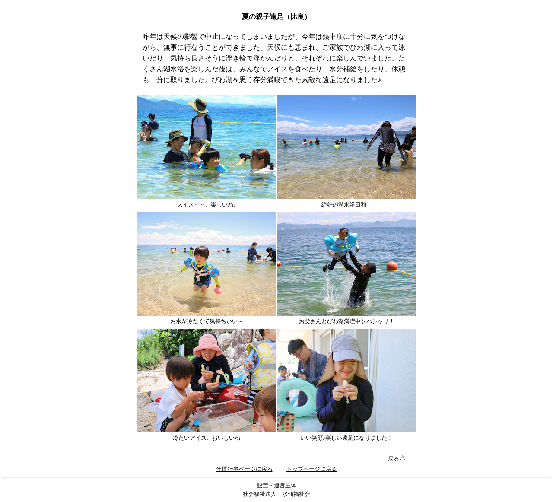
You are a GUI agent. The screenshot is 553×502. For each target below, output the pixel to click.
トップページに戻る (311, 469)
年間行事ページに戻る (244, 469)
